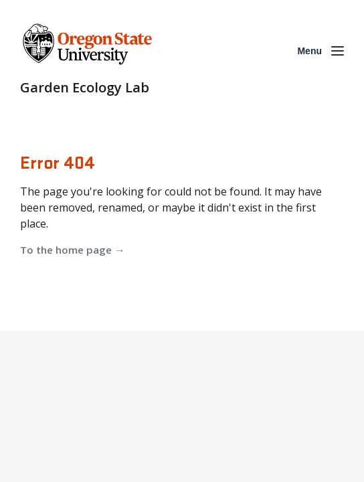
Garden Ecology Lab (84, 87)
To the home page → (72, 249)
